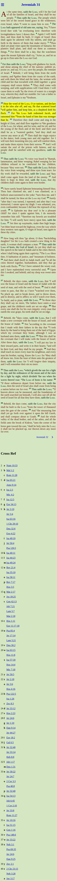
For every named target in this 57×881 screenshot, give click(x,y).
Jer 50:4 (10, 543)
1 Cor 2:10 (11, 805)
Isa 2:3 (9, 489)
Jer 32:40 (10, 747)
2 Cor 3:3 (11, 781)
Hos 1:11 (10, 621)
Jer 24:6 (10, 718)
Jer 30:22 (10, 771)
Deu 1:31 (10, 766)
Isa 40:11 (10, 553)
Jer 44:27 (10, 732)
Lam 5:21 (11, 640)
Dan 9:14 (10, 728)
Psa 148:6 (11, 834)
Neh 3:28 (10, 873)
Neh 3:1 (10, 844)
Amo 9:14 (11, 485)
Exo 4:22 (10, 533)
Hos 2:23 (10, 713)
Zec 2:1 (10, 864)
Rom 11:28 (11, 475)
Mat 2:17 (10, 592)
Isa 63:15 (10, 650)
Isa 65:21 (10, 480)
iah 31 (35, 5)
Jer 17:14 (10, 635)
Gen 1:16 (10, 830)
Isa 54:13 (10, 796)
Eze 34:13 (11, 504)
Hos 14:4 (10, 664)
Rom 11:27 (11, 815)
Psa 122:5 (11, 694)
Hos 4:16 (10, 689)
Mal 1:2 (10, 470)
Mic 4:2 (10, 494)
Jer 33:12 (10, 708)
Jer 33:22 (10, 839)
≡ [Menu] (2, 4)
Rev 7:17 (10, 582)
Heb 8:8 (10, 757)
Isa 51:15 (10, 825)
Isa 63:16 (10, 519)
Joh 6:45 (10, 800)
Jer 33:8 (10, 810)
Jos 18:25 (11, 596)
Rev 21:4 (10, 567)
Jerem (26, 5)
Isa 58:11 (10, 577)
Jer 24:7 (10, 776)
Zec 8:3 (10, 703)
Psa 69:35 (11, 849)
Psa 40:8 (10, 786)
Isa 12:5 (10, 499)
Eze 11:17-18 (12, 626)
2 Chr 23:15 (12, 868)
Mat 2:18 (10, 616)
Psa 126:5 (11, 548)
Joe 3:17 (10, 878)
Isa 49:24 (10, 562)
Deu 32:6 (10, 528)
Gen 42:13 (11, 601)
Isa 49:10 (10, 538)
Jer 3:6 (9, 684)
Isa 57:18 (10, 660)
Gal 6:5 (10, 742)
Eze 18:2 (10, 737)
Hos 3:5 (10, 587)
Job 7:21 (10, 606)
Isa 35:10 (10, 572)
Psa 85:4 (10, 630)
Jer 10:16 (10, 820)
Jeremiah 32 (42, 437)
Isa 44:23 (10, 558)
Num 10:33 (11, 465)
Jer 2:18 (10, 679)
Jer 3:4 (9, 514)
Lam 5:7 (10, 611)
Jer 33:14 (10, 752)
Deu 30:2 (10, 645)
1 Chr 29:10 (12, 523)
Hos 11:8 (10, 655)
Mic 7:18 (10, 669)
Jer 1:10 (10, 723)
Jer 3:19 (10, 509)
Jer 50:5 (10, 674)
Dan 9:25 (10, 859)
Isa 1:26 (10, 698)
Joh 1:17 (10, 762)
